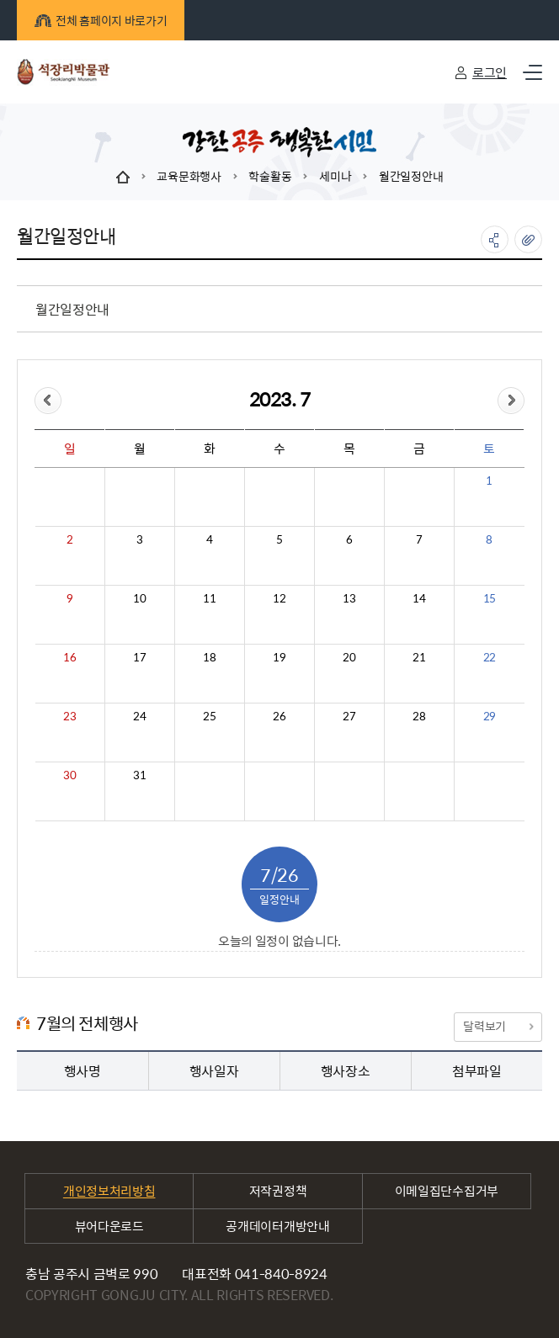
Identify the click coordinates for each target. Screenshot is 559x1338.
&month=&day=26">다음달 (511, 400)
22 (489, 657)
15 (489, 598)
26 (279, 716)
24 (139, 716)
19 (279, 657)
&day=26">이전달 (48, 400)
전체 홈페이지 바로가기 (101, 20)
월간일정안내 (411, 176)
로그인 (489, 72)
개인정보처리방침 (109, 1190)
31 (139, 775)
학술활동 (269, 176)
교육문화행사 (189, 176)
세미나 (335, 176)
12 (279, 598)
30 (69, 775)
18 (209, 657)
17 (139, 657)
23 (69, 716)
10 (139, 598)
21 (419, 657)
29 (489, 716)
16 (69, 657)
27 (349, 716)
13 (349, 598)
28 (419, 716)
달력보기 (497, 1026)
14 (419, 598)
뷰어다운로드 (109, 1225)
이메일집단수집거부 (446, 1190)
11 (209, 598)
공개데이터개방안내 (277, 1225)
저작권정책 (278, 1190)
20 (349, 657)
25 (209, 716)
